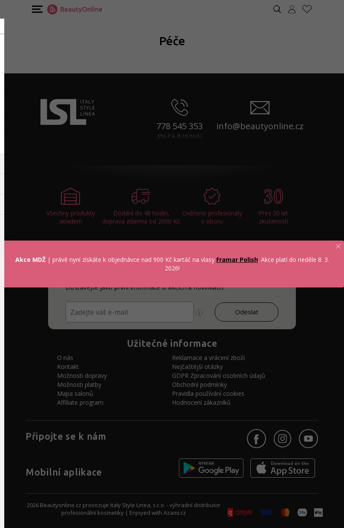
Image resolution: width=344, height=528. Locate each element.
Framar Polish (237, 259)
